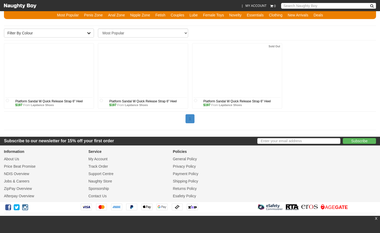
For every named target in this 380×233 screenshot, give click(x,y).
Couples (177, 15)
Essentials (255, 15)
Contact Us (97, 196)
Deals (318, 15)
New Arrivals (298, 15)
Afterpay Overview (19, 196)
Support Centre (100, 174)
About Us (11, 159)
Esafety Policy (184, 196)
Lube (193, 15)
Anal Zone (116, 15)
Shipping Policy (185, 181)
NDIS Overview (16, 174)
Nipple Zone (140, 15)
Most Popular (68, 15)
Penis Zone (93, 15)
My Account (97, 159)
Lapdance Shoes (42, 105)
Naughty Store (100, 181)
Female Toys (213, 15)
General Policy (185, 159)
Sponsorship (98, 188)
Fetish (160, 15)
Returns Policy (185, 188)
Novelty (235, 15)
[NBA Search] (372, 6)
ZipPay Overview (18, 188)
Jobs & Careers (16, 181)
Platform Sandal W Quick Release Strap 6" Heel (49, 101)
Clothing (275, 15)
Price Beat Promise (20, 166)
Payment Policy (185, 174)
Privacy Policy (184, 166)
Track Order (98, 166)
